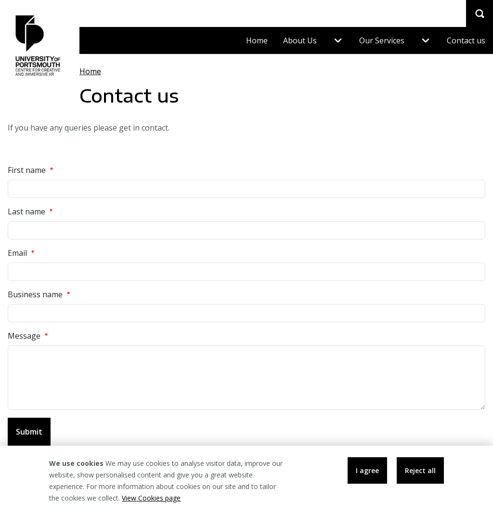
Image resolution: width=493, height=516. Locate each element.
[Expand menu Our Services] (425, 40)
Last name (31, 211)
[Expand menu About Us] (337, 40)
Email (22, 252)
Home (257, 40)
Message (29, 335)
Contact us (466, 40)
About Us (300, 40)
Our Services (381, 40)
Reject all (420, 475)
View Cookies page (151, 502)
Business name (40, 294)
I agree (367, 475)
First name (31, 169)
